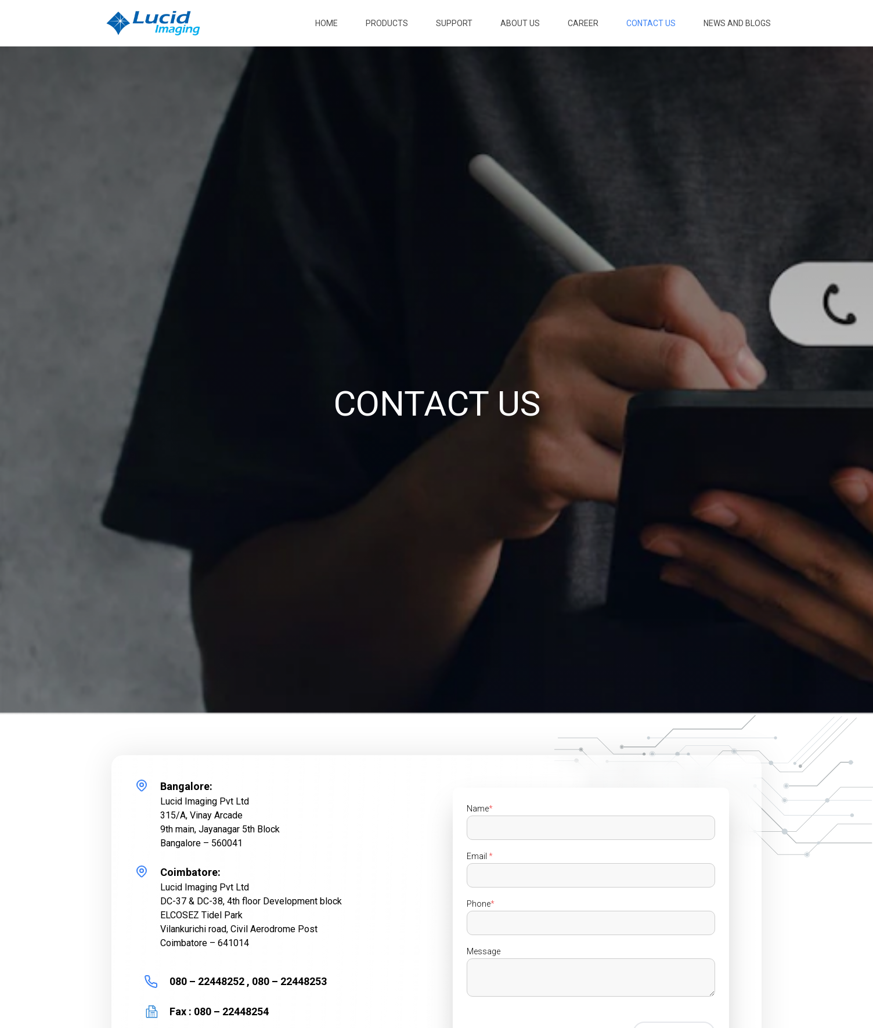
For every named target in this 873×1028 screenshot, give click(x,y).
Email (480, 856)
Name (480, 808)
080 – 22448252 (208, 981)
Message (483, 951)
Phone (481, 903)
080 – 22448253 (288, 981)
